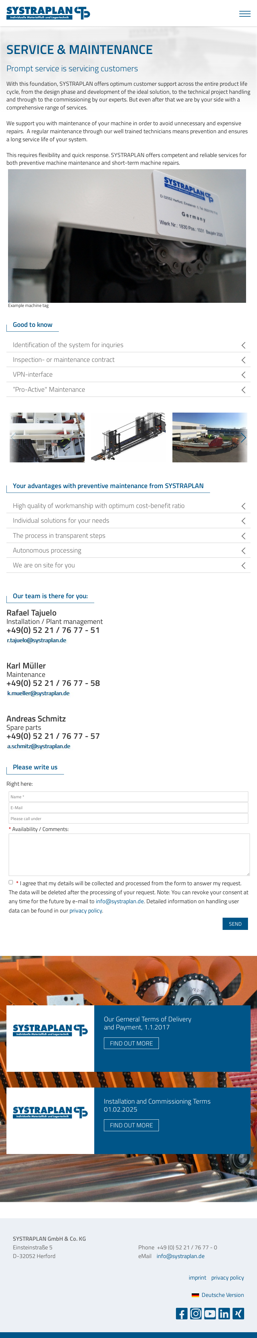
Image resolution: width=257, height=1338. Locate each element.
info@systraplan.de (120, 901)
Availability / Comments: (39, 829)
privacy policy (85, 910)
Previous (12, 437)
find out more (131, 1043)
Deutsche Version (218, 1294)
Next (244, 437)
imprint (197, 1277)
